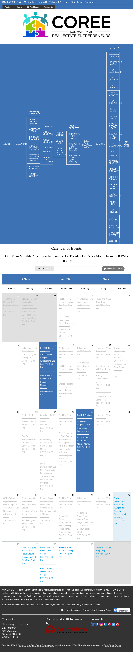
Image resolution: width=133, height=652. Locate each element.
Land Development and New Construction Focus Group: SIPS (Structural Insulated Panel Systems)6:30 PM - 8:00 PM (48, 476)
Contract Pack (34, 130)
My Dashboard (33, 7)
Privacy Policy (89, 610)
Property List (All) (74, 136)
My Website (113, 86)
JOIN (46, 126)
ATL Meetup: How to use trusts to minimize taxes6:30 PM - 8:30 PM (85, 305)
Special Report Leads (113, 126)
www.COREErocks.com (12, 590)
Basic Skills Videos (33, 121)
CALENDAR (21, 144)
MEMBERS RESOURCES (34, 113)
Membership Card (114, 63)
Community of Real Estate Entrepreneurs (36, 645)
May (106, 279)
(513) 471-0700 (10, 637)
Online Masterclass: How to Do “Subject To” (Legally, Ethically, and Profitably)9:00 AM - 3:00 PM (120, 511)
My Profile (113, 211)
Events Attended (114, 226)
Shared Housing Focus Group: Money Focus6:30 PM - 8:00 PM (66, 390)
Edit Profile (113, 219)
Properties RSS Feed (114, 136)
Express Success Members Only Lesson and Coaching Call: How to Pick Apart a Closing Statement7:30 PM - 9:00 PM (48, 511)
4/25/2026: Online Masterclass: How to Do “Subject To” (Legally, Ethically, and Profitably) (48, 2)
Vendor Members (48, 141)
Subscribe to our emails (48, 150)
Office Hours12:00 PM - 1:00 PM (84, 351)
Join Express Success (34, 147)
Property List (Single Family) (74, 147)
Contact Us (48, 7)
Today (49, 268)
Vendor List (60, 142)
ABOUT (6, 144)
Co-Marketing (114, 195)
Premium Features (114, 162)
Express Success (34, 138)
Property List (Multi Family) (74, 158)
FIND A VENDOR (60, 134)
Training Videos (114, 178)
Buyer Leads (113, 110)
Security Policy (104, 610)
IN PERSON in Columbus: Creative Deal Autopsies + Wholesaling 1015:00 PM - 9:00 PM (47, 357)
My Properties (114, 102)
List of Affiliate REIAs (113, 269)
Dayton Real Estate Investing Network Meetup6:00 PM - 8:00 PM (29, 421)
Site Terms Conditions (70, 610)
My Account (114, 48)
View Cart (126, 144)
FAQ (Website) (114, 79)
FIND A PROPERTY (74, 127)
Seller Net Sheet (113, 187)
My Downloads (114, 145)
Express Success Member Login (34, 157)
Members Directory (114, 55)
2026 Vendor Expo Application (61, 152)
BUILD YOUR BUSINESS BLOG (87, 144)
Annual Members (48, 133)
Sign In (19, 7)
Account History (114, 234)
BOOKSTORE (101, 144)
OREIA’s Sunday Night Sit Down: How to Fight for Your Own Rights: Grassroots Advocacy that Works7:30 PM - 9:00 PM (11, 511)
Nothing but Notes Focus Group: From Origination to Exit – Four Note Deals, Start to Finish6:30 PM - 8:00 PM (85, 526)
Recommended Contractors (34, 167)
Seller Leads (113, 117)
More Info (113, 203)
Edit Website (113, 94)
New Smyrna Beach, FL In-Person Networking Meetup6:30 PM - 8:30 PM (46, 385)
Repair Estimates (114, 170)
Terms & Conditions (48, 159)
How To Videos (113, 153)
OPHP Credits (33, 175)
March (26, 279)
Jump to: (44, 268)
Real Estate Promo (112, 645)
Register (8, 7)
